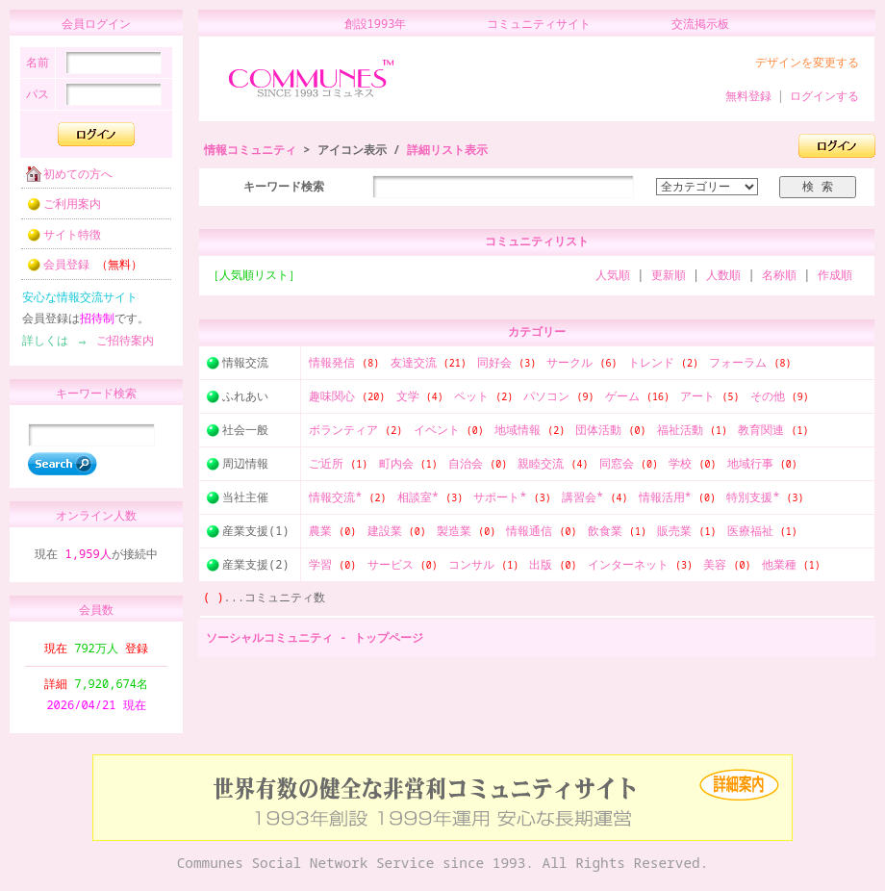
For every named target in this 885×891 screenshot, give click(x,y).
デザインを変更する (807, 62)
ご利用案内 (57, 209)
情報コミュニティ (250, 149)
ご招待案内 (119, 346)
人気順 (612, 275)
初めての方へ (63, 179)
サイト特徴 (57, 240)
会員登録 (78, 270)
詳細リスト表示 (447, 149)
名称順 (779, 275)
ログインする (824, 96)
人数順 (723, 275)
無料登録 (748, 96)
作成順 (835, 275)
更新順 (668, 275)
